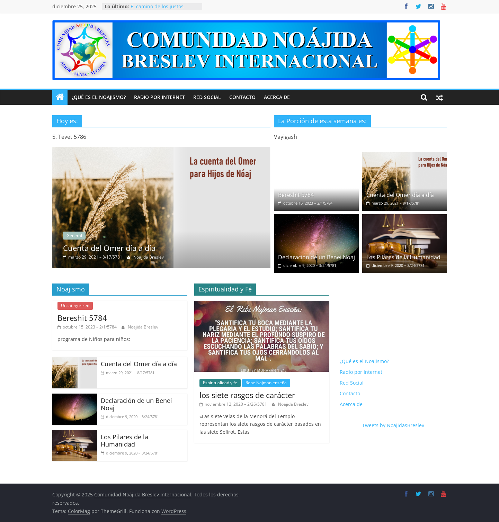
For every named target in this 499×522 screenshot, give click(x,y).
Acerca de (277, 97)
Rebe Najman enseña (266, 383)
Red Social (207, 97)
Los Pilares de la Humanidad (403, 257)
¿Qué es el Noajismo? (99, 97)
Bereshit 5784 (296, 195)
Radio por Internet (159, 97)
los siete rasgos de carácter (247, 395)
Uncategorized (75, 305)
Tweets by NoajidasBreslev (393, 425)
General (117, 235)
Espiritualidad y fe (220, 383)
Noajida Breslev (191, 257)
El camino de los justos (157, 6)
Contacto (242, 97)
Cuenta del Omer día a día (152, 248)
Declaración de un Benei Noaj (316, 257)
